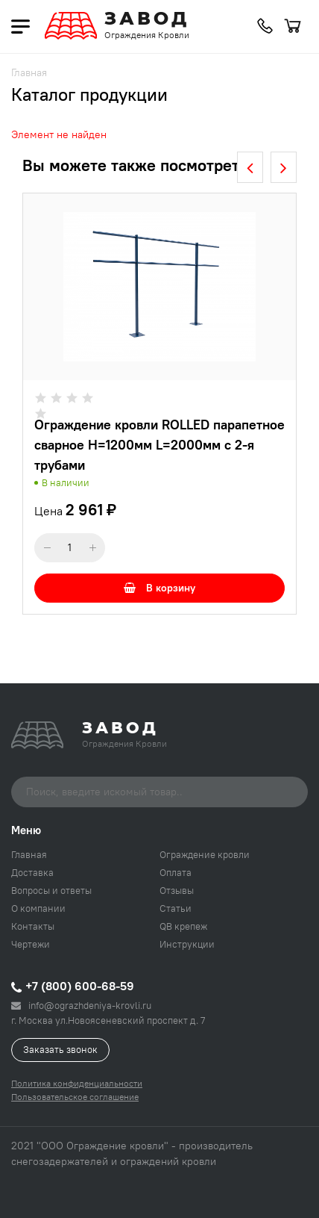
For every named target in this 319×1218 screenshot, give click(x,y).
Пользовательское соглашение (75, 1096)
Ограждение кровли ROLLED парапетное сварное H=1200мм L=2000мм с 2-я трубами (159, 444)
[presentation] (250, 167)
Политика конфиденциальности (76, 1083)
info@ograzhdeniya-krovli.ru (81, 1005)
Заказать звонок (60, 1049)
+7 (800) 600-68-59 (72, 985)
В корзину (159, 587)
